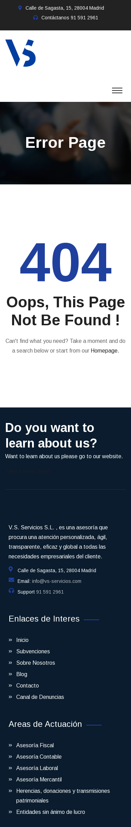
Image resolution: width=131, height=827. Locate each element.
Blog (21, 667)
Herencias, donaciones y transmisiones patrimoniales (63, 789)
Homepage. (105, 344)
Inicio (22, 633)
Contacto (27, 679)
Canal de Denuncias (40, 690)
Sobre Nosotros (35, 656)
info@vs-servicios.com (56, 574)
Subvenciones (33, 644)
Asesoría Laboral (37, 761)
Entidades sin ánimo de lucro (50, 805)
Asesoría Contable (39, 750)
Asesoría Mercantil (39, 773)
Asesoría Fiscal (35, 738)
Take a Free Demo (28, 464)
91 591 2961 (84, 17)
